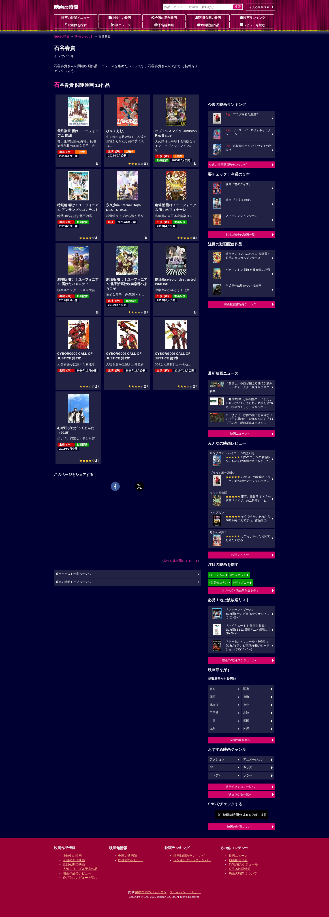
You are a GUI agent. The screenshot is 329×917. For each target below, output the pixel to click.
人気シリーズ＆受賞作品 (80, 869)
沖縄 (246, 728)
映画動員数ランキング (189, 855)
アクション (217, 759)
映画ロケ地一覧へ (240, 794)
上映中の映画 (120, 17)
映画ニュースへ (240, 433)
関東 (246, 688)
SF (211, 767)
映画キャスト (84, 36)
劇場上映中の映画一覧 (240, 234)
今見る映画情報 (240, 869)
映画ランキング (252, 17)
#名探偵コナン (218, 582)
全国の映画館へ (240, 740)
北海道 (214, 705)
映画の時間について (240, 826)
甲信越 (214, 712)
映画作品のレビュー (77, 873)
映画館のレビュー (130, 860)
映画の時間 (62, 36)
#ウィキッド (238, 575)
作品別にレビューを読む (80, 877)
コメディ (215, 775)
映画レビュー (240, 554)
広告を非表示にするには (180, 561)
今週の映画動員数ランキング (228, 164)
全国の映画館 (127, 855)
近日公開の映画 (208, 17)
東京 (213, 688)
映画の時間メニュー (75, 17)
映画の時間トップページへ (73, 582)
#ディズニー (241, 582)
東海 (246, 696)
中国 (213, 720)
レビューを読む (252, 25)
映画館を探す (75, 25)
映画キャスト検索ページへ (73, 574)
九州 (213, 728)
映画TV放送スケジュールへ (240, 660)
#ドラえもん (217, 575)
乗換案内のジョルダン (151, 892)
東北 (246, 705)
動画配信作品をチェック (240, 304)
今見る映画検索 (259, 7)
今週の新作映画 (164, 17)
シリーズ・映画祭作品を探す (240, 590)
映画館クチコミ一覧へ (240, 786)
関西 (213, 696)
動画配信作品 (208, 25)
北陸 (246, 712)
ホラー (247, 775)
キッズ (247, 767)
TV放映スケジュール (243, 864)
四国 (246, 720)
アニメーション (253, 759)
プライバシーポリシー (185, 892)
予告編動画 (164, 25)
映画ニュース (120, 25)
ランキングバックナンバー (192, 860)
